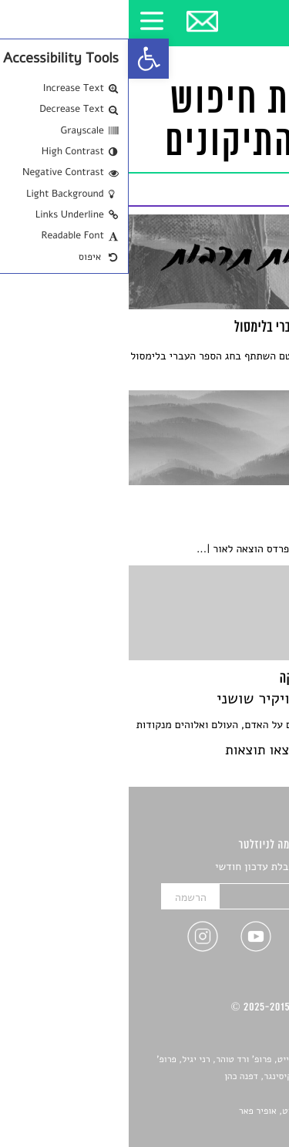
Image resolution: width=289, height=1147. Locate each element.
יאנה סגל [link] (231, 1094)
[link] (20, 59)
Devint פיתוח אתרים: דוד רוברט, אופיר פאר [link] (192, 1111)
